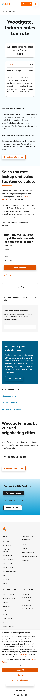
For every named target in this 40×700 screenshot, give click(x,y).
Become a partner (8, 567)
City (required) (7, 253)
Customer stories (8, 555)
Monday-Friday (26, 598)
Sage (4, 610)
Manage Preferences (20, 680)
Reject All (20, 675)
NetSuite (5, 602)
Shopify (5, 614)
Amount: (6, 323)
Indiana (10, 64)
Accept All (20, 670)
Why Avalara (6, 541)
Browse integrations (9, 626)
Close (20, 665)
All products (25, 560)
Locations (6, 579)
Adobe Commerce (8, 594)
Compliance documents (29, 556)
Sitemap (5, 583)
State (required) (8, 260)
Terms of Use (22, 654)
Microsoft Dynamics (9, 598)
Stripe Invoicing (7, 618)
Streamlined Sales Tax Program (10, 550)
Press (4, 575)
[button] (20, 457)
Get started (27, 4)
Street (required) (8, 245)
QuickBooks (6, 606)
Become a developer (9, 571)
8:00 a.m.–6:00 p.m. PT (28, 601)
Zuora (4, 622)
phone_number (26, 594)
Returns (24, 548)
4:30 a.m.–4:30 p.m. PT (28, 609)
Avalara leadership (8, 559)
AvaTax (24, 544)
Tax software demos (28, 552)
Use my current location (14, 275)
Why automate (7, 545)
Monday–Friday (26, 606)
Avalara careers (8, 563)
